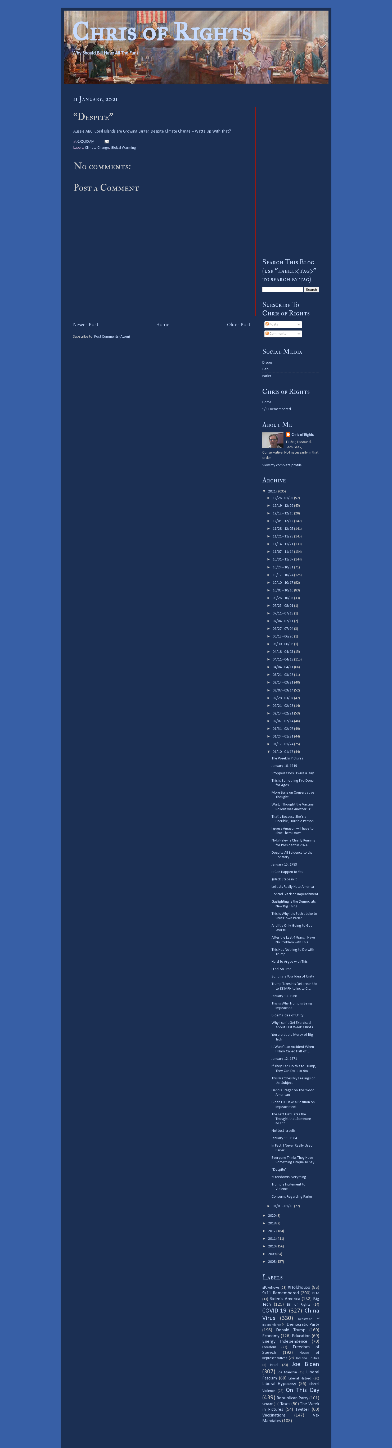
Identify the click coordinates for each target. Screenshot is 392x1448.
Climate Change (97, 148)
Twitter (302, 1409)
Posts (271, 325)
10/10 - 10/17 (283, 583)
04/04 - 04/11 (283, 667)
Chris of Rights (161, 31)
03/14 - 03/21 (283, 683)
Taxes (285, 1404)
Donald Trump (290, 1330)
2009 (272, 1254)
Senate (267, 1404)
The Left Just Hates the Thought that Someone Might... (291, 1119)
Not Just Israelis (283, 1131)
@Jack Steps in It (284, 879)
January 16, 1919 (284, 766)
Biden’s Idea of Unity (288, 1015)
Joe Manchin (287, 1372)
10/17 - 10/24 (283, 575)
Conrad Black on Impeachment (295, 894)
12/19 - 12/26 (283, 506)
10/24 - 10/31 (283, 567)
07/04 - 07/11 (283, 621)
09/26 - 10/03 (283, 598)
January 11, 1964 (284, 1138)
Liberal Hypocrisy (279, 1384)
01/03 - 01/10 (283, 1206)
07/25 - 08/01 (283, 606)
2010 (272, 1246)
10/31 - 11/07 (283, 560)
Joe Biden (305, 1364)
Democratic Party (303, 1324)
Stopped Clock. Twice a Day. (293, 773)
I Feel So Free (281, 969)
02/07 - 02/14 (283, 721)
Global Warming (123, 148)
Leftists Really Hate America (293, 887)
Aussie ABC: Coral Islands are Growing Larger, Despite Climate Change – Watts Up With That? (152, 131)
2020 (272, 1216)
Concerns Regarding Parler (292, 1197)
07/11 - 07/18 (283, 614)
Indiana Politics (307, 1358)
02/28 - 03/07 (283, 698)
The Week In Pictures (287, 759)
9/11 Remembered (276, 409)
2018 (272, 1223)
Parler (266, 376)
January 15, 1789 (284, 865)
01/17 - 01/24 (283, 744)
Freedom (269, 1347)
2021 (272, 492)
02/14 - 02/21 (283, 714)
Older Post (238, 325)
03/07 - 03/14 (283, 691)
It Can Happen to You (287, 872)
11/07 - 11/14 (283, 552)
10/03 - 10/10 (283, 590)
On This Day (302, 1390)
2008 (272, 1262)
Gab (265, 369)
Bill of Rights (298, 1305)
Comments (275, 334)
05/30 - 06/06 (283, 644)
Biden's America (284, 1299)
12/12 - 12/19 (283, 513)
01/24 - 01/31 (283, 737)
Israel (274, 1365)
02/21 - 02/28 (283, 706)
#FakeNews (271, 1288)
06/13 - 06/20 (283, 637)
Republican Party (292, 1398)
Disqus (267, 363)
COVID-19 (274, 1311)
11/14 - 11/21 (283, 544)
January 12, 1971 (284, 1059)
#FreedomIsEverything (289, 1177)
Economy (271, 1336)
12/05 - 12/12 (283, 521)
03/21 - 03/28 (283, 675)
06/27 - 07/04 (283, 629)
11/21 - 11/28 (283, 537)
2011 (272, 1239)
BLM (315, 1293)
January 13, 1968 (284, 996)
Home (162, 325)
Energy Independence (284, 1341)
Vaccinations (274, 1415)
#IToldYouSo (299, 1287)
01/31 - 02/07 (283, 729)
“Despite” (279, 1170)
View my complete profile (282, 465)
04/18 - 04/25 (283, 652)
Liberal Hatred (300, 1379)
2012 (272, 1231)
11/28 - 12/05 (283, 529)
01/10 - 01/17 (283, 752)
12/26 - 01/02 (283, 498)
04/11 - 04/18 (283, 660)
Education (301, 1336)
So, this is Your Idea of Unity (293, 977)
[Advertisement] (290, 170)
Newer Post (85, 325)
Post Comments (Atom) (112, 337)
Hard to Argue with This (290, 962)
